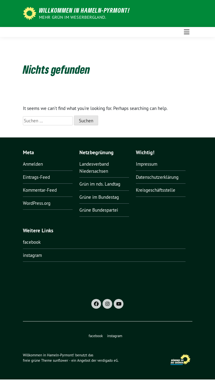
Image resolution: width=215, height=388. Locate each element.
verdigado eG (107, 360)
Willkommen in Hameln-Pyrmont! (84, 10)
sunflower (60, 360)
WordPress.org (36, 203)
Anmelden (33, 164)
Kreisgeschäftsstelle (155, 190)
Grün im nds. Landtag (99, 184)
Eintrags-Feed (36, 177)
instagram (32, 255)
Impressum (146, 164)
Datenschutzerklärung (157, 177)
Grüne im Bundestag (99, 197)
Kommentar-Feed (40, 190)
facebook (32, 242)
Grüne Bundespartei (98, 210)
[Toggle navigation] (186, 32)
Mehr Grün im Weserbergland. (72, 17)
